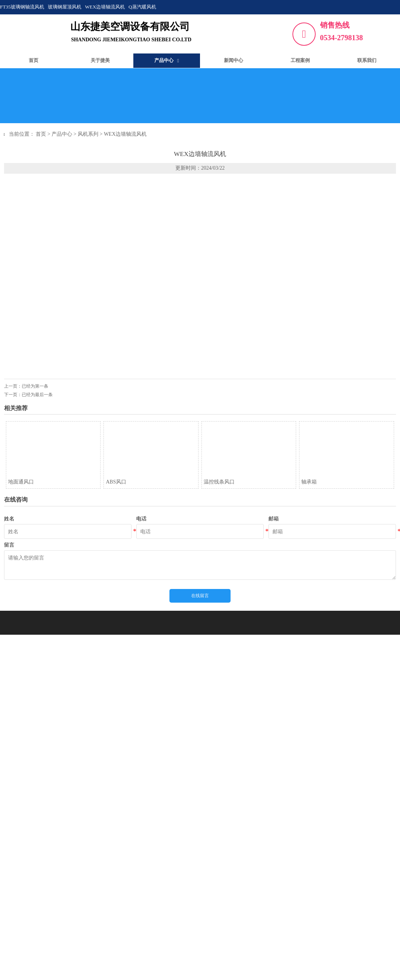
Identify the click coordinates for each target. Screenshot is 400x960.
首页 (43, 134)
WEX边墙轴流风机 (127, 134)
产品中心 (64, 134)
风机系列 (90, 134)
